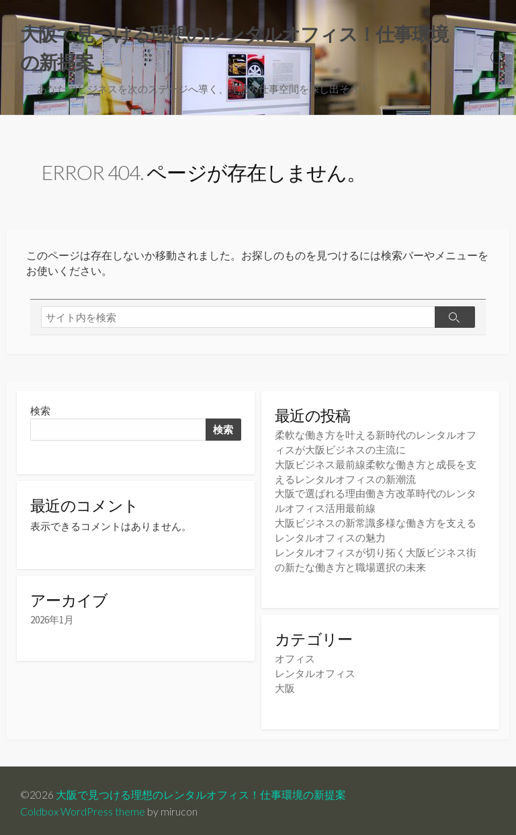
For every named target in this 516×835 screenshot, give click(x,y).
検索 (40, 412)
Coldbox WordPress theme (82, 806)
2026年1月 (52, 622)
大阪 (285, 683)
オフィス (295, 655)
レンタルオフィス (315, 669)
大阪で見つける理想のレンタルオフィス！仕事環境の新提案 (201, 789)
